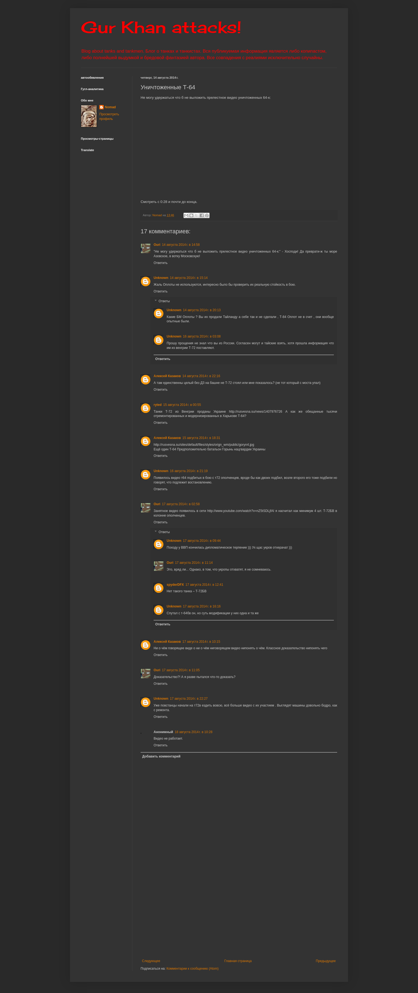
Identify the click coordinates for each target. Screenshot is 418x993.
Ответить (160, 263)
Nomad (110, 107)
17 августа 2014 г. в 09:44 (202, 541)
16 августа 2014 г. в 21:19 (189, 471)
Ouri (157, 245)
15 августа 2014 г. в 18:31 (201, 438)
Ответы (164, 301)
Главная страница (238, 961)
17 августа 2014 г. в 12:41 (204, 585)
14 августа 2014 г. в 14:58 (181, 245)
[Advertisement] (272, 918)
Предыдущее (326, 961)
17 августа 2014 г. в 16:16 (202, 606)
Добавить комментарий (161, 756)
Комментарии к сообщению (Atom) (192, 968)
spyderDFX (175, 585)
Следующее (151, 961)
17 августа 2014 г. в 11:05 (181, 670)
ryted (158, 405)
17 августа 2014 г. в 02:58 (181, 504)
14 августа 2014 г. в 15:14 (189, 278)
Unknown (161, 278)
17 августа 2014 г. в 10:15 (201, 642)
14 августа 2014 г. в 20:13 (202, 310)
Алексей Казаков (167, 376)
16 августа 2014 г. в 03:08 (202, 336)
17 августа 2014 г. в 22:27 (189, 699)
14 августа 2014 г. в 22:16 (201, 376)
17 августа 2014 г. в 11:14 (194, 563)
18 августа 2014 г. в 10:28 (194, 732)
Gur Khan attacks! (161, 27)
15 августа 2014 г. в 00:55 (182, 405)
